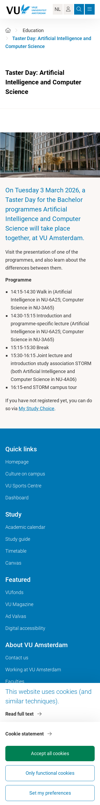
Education (33, 30)
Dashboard (17, 497)
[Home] (8, 30)
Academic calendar (25, 527)
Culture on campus (25, 474)
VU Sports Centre (23, 485)
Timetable (15, 551)
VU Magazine (19, 604)
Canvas (13, 563)
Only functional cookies (50, 773)
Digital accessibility (25, 628)
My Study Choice (36, 408)
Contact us (16, 657)
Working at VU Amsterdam (33, 669)
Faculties (14, 681)
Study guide (17, 539)
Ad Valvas (15, 616)
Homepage (17, 462)
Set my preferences (50, 793)
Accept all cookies (50, 753)
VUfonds (14, 592)
